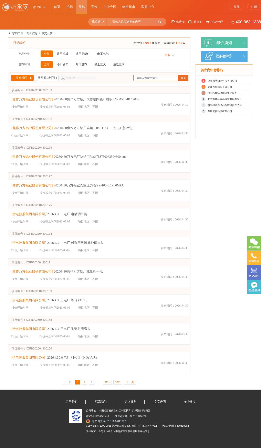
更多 (167, 55)
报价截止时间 (46, 77)
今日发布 (62, 64)
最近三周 (119, 64)
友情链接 (189, 401)
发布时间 (21, 77)
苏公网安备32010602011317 (109, 421)
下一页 (130, 382)
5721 (107, 382)
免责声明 (160, 401)
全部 (47, 53)
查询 (183, 78)
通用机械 (62, 53)
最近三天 (100, 64)
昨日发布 (81, 64)
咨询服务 (130, 401)
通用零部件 (83, 53)
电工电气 (103, 53)
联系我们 (101, 401)
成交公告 (47, 33)
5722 (118, 382)
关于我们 (71, 401)
